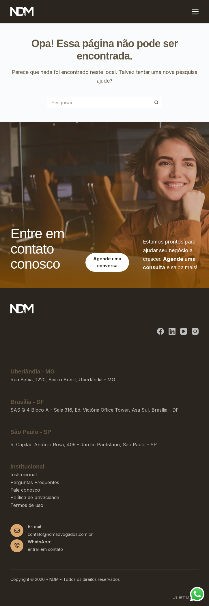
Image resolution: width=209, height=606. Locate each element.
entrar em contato (45, 549)
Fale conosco (25, 490)
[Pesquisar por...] (99, 102)
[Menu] (195, 11)
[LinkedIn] (172, 331)
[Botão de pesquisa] (156, 102)
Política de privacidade (34, 497)
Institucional (23, 474)
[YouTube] (183, 331)
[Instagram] (195, 331)
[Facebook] (160, 331)
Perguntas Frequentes (34, 482)
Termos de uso (26, 505)
